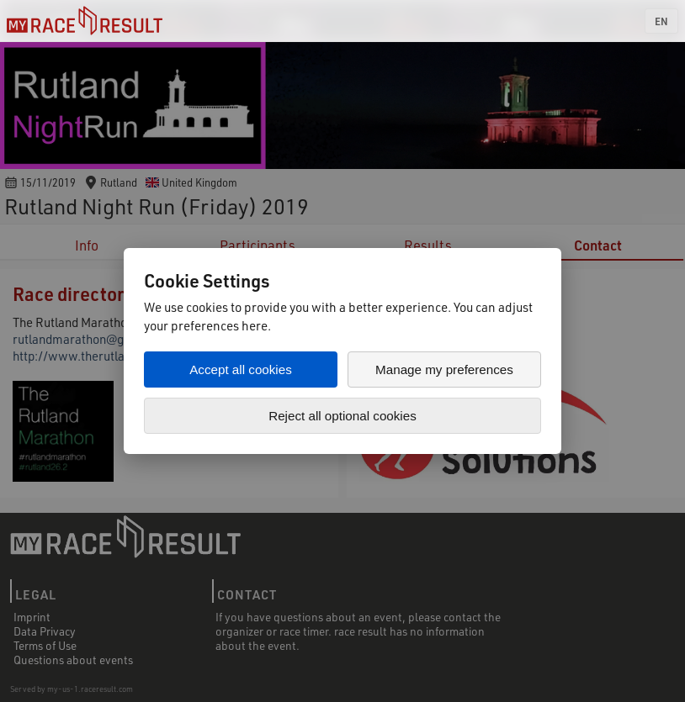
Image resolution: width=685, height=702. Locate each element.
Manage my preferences (444, 369)
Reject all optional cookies (342, 416)
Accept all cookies (240, 369)
